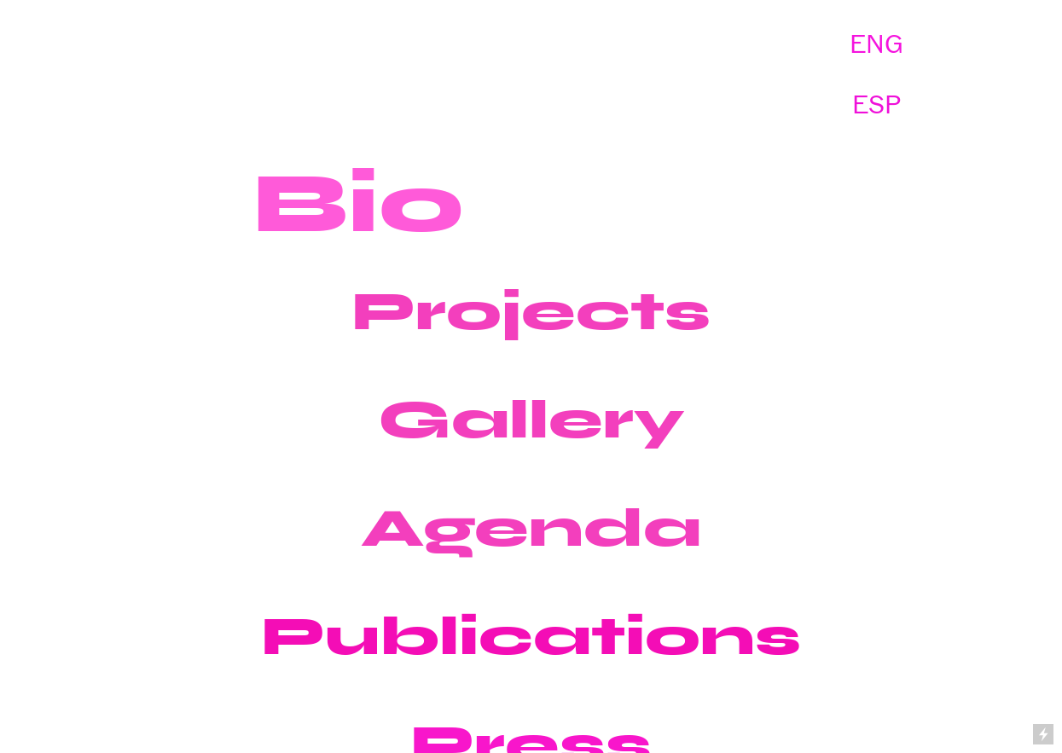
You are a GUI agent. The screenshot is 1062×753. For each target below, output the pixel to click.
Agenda (531, 527)
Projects (531, 311)
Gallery (531, 419)
